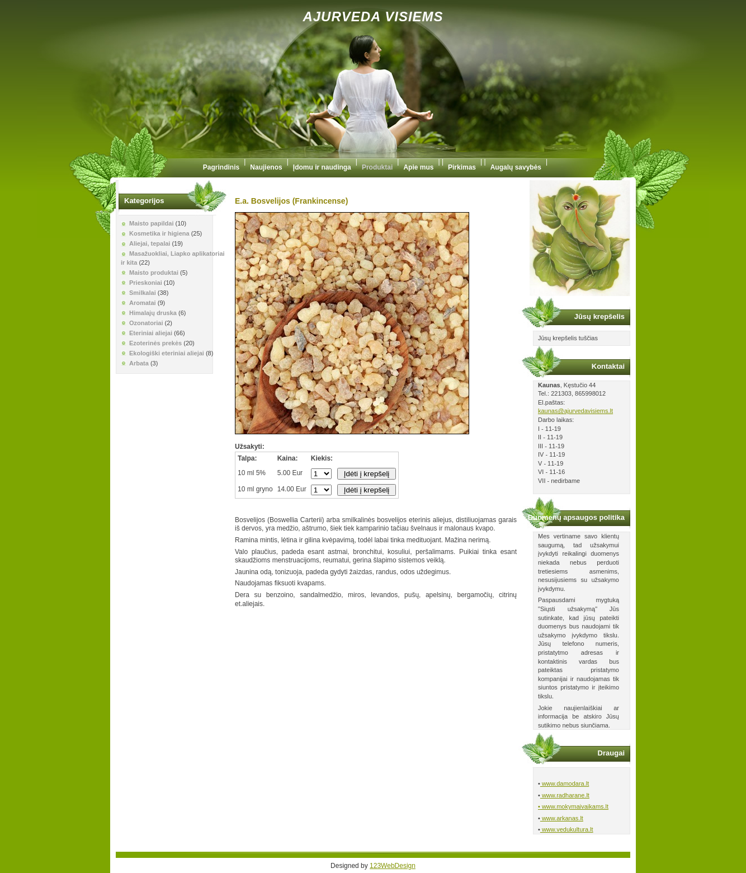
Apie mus (418, 167)
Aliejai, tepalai (149, 243)
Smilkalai (142, 292)
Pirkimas (462, 167)
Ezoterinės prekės (155, 343)
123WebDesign (393, 866)
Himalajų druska (153, 312)
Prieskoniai (145, 282)
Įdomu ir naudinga (322, 167)
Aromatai (142, 302)
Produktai (377, 167)
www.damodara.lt (564, 783)
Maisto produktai (153, 272)
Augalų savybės (515, 167)
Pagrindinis (221, 167)
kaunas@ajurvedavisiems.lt (575, 410)
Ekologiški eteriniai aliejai (166, 353)
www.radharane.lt (564, 795)
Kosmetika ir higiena (159, 233)
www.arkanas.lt (561, 818)
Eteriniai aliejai (150, 333)
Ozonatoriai (146, 323)
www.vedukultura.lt (566, 829)
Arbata (139, 363)
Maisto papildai (151, 223)
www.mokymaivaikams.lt (574, 806)
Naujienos (266, 167)
